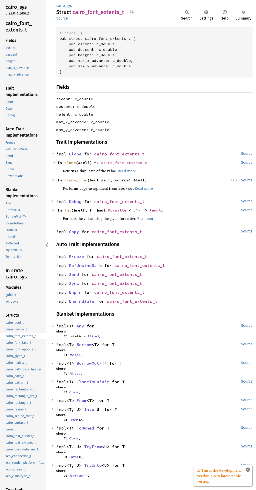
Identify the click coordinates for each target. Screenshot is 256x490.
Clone (75, 154)
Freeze (76, 256)
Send (74, 274)
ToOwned (85, 428)
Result (156, 210)
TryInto (93, 465)
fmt (67, 210)
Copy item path (131, 12)
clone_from (75, 180)
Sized (94, 336)
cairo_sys (64, 5)
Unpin (75, 292)
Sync (74, 283)
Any (80, 326)
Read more (127, 170)
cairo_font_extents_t (119, 154)
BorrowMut (88, 363)
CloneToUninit (93, 381)
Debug (75, 201)
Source (62, 18)
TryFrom (93, 446)
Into (89, 409)
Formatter (118, 210)
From (82, 400)
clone (70, 162)
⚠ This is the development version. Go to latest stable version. (219, 476)
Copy (74, 231)
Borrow (84, 344)
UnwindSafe (81, 301)
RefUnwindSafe (85, 265)
